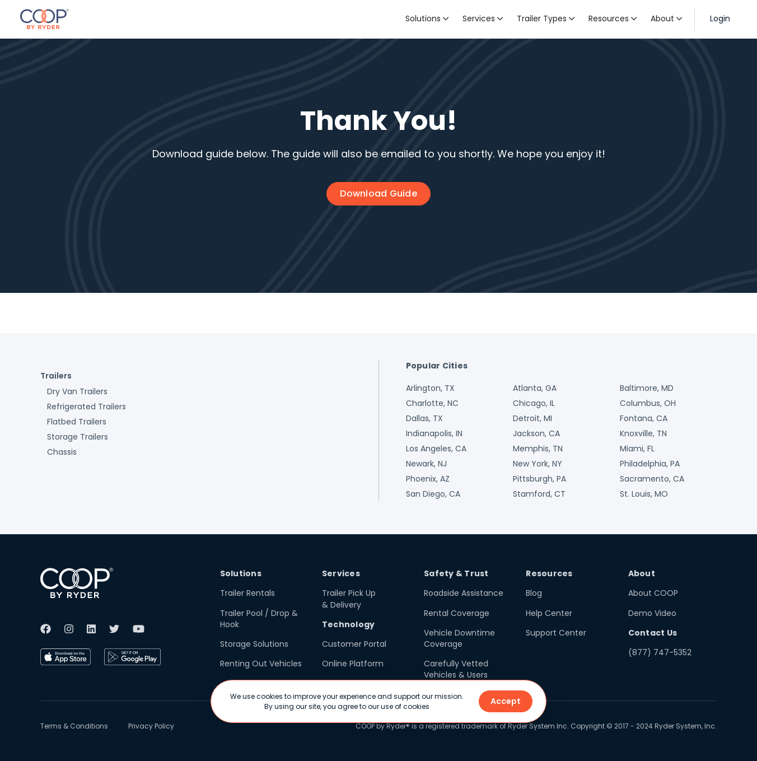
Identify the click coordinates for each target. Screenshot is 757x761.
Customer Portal (354, 644)
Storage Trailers (77, 436)
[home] (44, 19)
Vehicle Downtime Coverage (459, 638)
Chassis (62, 451)
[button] (427, 19)
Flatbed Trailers (76, 421)
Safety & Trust (456, 573)
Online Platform (353, 663)
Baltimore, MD (647, 388)
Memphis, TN (538, 448)
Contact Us (652, 632)
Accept (505, 701)
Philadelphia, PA (650, 463)
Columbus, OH (648, 403)
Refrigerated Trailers (86, 406)
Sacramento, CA (652, 478)
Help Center (549, 613)
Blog (534, 593)
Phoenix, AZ (428, 478)
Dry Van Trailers (77, 391)
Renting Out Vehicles (261, 663)
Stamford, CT (539, 493)
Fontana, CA (643, 418)
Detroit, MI (532, 418)
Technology (348, 624)
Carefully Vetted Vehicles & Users (456, 669)
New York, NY (537, 463)
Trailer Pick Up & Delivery (349, 598)
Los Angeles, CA (436, 448)
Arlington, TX (430, 388)
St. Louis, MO (644, 493)
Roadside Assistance (463, 593)
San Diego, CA (433, 493)
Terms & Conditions (74, 726)
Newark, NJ (426, 463)
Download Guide (378, 193)
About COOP (653, 593)
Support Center (556, 632)
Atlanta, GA (535, 388)
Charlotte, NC (432, 403)
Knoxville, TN (643, 433)
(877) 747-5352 (659, 652)
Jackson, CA (536, 433)
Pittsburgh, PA (539, 478)
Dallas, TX (424, 418)
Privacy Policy (151, 726)
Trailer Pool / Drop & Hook (259, 619)
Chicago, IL (534, 403)
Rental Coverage (456, 613)
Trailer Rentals (247, 593)
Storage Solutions (254, 644)
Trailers (56, 375)
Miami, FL (637, 448)
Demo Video (652, 613)
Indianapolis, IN (434, 433)
